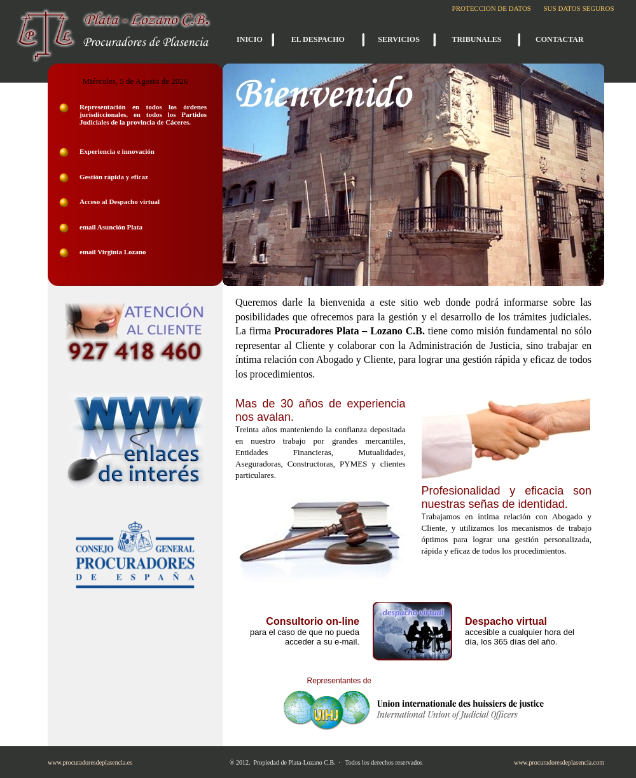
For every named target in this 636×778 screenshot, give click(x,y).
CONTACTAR (560, 39)
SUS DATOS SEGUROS (578, 8)
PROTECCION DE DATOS (491, 8)
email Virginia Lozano (113, 252)
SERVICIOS (399, 39)
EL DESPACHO (318, 39)
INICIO (250, 39)
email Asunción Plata (111, 227)
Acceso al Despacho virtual (120, 201)
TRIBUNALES (476, 39)
